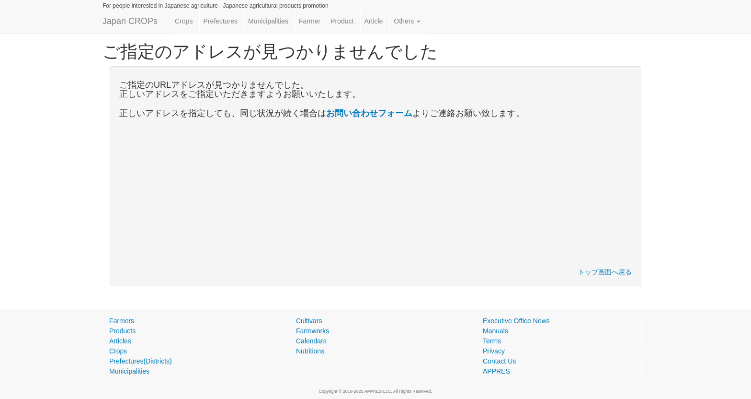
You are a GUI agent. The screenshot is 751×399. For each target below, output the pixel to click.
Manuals (495, 331)
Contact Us (499, 361)
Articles (120, 341)
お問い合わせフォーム (369, 113)
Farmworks (312, 331)
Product (341, 21)
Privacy (494, 351)
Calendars (311, 341)
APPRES (496, 371)
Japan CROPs (130, 21)
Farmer (309, 21)
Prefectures (220, 21)
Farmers (121, 321)
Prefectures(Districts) (140, 361)
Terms (492, 341)
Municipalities (268, 21)
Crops (184, 21)
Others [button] (407, 21)
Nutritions (310, 351)
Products (122, 331)
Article (373, 21)
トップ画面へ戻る (605, 272)
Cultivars (309, 321)
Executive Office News (516, 321)
